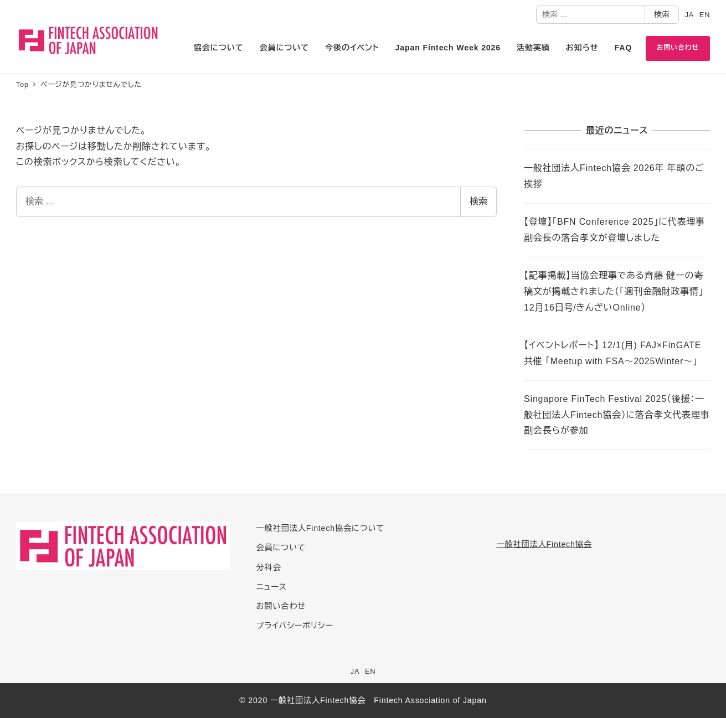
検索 (662, 14)
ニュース (271, 586)
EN (704, 15)
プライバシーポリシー (294, 625)
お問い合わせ (281, 606)
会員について (281, 547)
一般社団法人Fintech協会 (543, 544)
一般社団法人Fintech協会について (320, 528)
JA (689, 15)
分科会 (268, 567)
